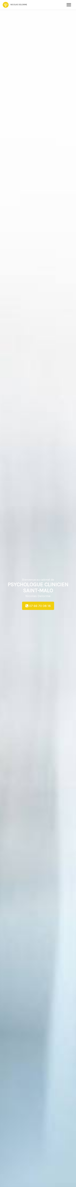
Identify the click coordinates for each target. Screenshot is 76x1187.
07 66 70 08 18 (38, 606)
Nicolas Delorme (14, 5)
